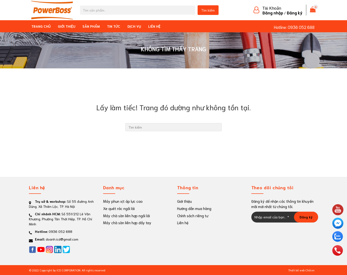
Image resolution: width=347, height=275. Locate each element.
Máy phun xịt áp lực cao (123, 201)
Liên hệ (154, 26)
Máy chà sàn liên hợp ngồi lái (126, 215)
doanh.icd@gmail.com (62, 239)
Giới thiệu (66, 26)
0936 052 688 (301, 27)
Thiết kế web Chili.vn (301, 270)
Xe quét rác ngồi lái (119, 208)
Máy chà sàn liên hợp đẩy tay (127, 222)
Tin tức (113, 26)
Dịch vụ (134, 26)
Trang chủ (41, 26)
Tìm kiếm (208, 10)
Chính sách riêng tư (192, 215)
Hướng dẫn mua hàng (194, 208)
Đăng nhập (272, 12)
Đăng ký (294, 12)
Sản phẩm (91, 26)
